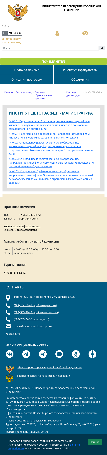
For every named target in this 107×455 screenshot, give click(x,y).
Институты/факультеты (80, 70)
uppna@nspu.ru (28, 218)
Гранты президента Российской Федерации (43, 375)
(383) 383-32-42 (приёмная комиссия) (36, 312)
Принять (95, 442)
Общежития (80, 79)
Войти (5, 26)
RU (4, 33)
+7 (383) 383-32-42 (30, 215)
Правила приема (26, 70)
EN (10, 33)
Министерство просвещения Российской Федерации (50, 367)
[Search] (50, 48)
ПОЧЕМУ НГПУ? (53, 61)
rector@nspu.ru (42, 326)
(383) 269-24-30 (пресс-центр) (31, 319)
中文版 (17, 33)
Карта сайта (13, 333)
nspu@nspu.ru (23, 326)
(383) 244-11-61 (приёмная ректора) (35, 305)
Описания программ (26, 79)
